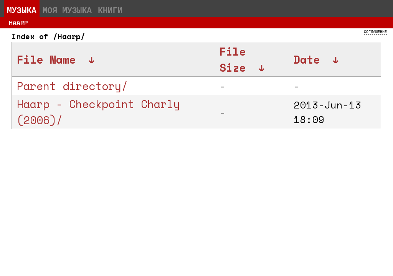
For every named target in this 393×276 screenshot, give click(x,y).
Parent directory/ (72, 86)
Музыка (21, 10)
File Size (233, 59)
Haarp (18, 22)
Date (307, 59)
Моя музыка (67, 10)
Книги (110, 10)
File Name (46, 59)
